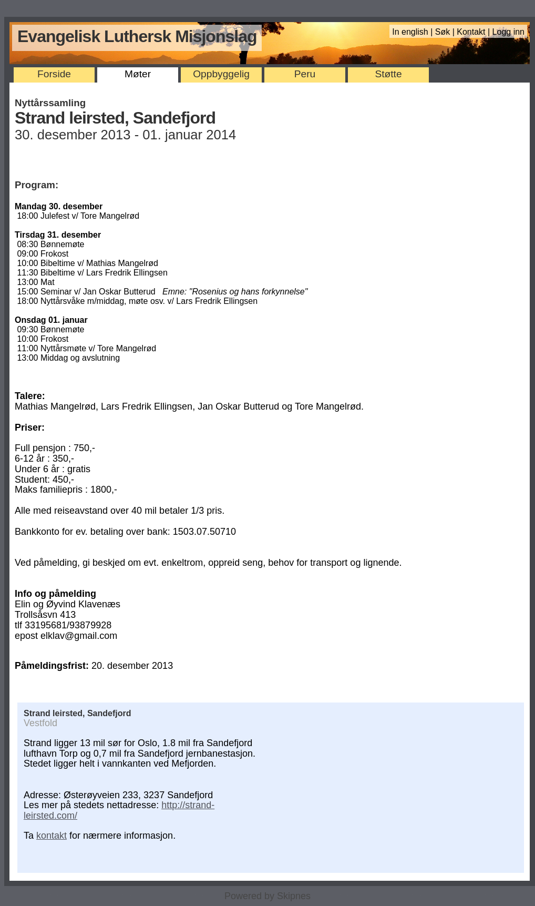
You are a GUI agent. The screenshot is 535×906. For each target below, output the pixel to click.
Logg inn (508, 31)
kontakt (51, 835)
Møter (138, 73)
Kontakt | (474, 31)
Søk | (446, 31)
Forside (54, 73)
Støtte (388, 73)
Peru (305, 73)
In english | (413, 31)
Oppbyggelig (221, 73)
